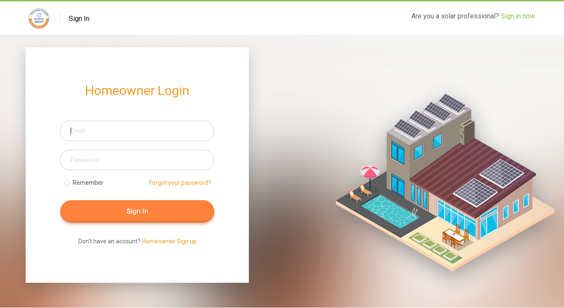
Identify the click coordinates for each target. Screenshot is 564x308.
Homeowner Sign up (169, 241)
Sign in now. (518, 16)
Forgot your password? (180, 182)
